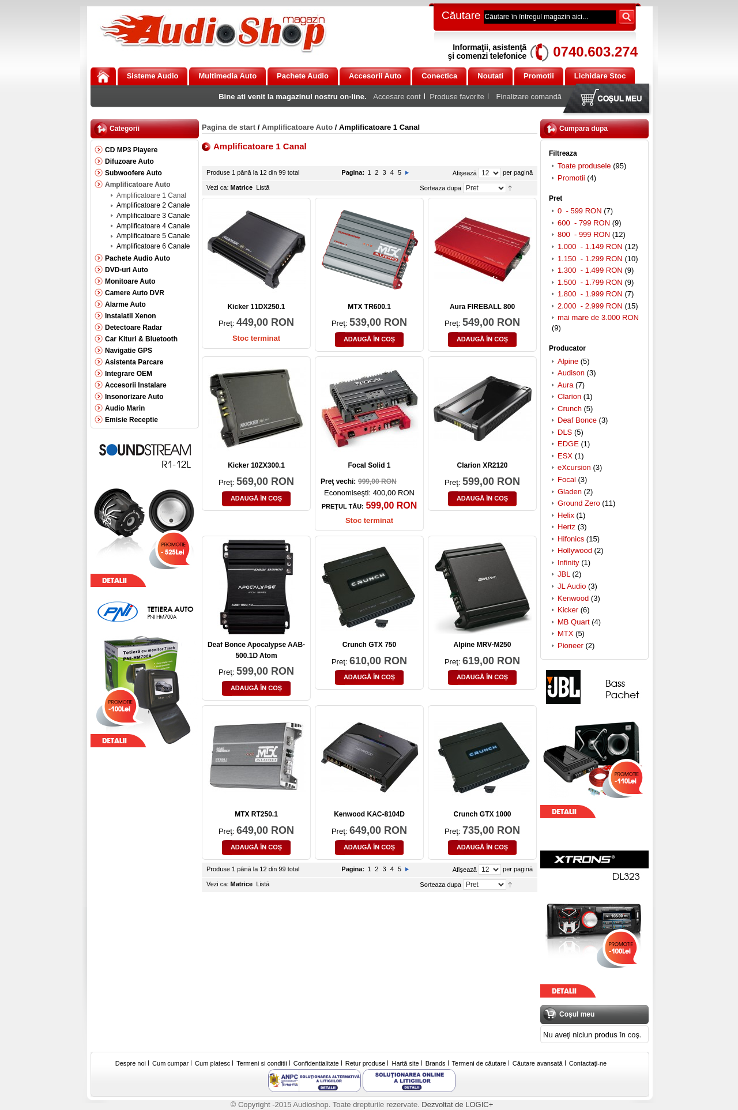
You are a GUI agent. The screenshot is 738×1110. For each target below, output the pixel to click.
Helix (566, 515)
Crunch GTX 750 (369, 645)
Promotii (571, 178)
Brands (436, 1063)
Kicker (568, 609)
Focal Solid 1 (369, 465)
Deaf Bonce (577, 420)
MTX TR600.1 (369, 307)
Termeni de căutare (479, 1063)
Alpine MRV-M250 (482, 645)
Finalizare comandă (529, 96)
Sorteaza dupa (440, 188)
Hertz (566, 526)
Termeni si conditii (261, 1063)
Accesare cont (396, 96)
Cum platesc (212, 1063)
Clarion (569, 396)
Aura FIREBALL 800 (482, 307)
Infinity (568, 562)
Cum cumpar (170, 1063)
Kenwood (573, 598)
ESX (565, 455)
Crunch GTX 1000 (482, 814)
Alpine (568, 361)
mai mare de (598, 317)
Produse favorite (457, 96)
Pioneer (570, 645)
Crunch (570, 408)
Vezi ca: (217, 187)
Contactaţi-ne (588, 1063)
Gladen (570, 491)
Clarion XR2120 (482, 465)
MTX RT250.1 (256, 814)
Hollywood (575, 550)
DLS (565, 432)
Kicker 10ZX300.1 (256, 465)
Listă (262, 187)
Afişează (465, 173)
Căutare (461, 15)
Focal (567, 479)
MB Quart (574, 622)
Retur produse (365, 1063)
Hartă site (405, 1063)
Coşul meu (609, 99)
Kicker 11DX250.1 (256, 307)
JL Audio (572, 586)
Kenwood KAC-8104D (369, 814)
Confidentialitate (316, 1063)
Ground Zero (579, 503)
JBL (564, 574)
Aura (565, 385)
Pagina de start (228, 127)
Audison (571, 372)
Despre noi (130, 1063)
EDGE (568, 443)
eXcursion (574, 467)
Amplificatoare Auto (297, 127)
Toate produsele (584, 165)
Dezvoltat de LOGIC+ (457, 1104)
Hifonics (571, 539)
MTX (565, 633)
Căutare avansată (538, 1063)
